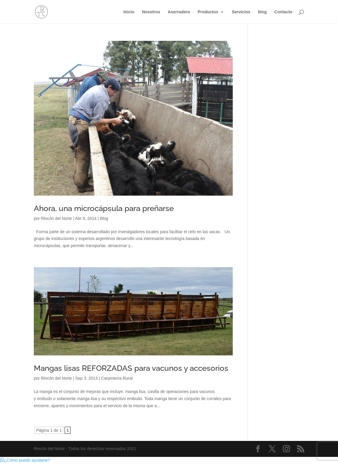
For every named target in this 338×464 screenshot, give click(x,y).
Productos (208, 12)
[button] (25, 460)
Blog (104, 218)
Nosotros (151, 12)
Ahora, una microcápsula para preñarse (104, 208)
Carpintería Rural (117, 378)
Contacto (283, 12)
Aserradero (179, 12)
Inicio (128, 12)
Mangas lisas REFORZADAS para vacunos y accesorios (131, 368)
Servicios (241, 12)
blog (262, 12)
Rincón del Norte (56, 218)
